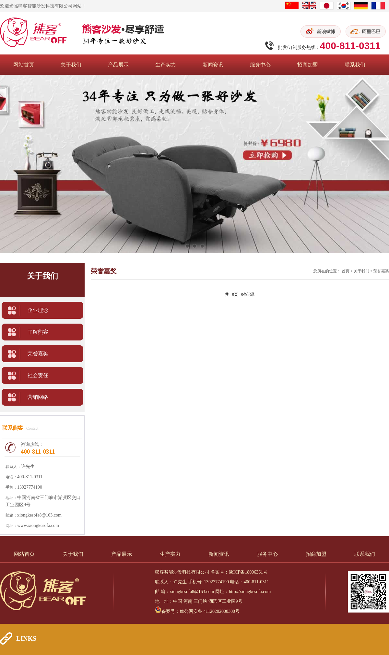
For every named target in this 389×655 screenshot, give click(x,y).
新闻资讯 (213, 64)
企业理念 (38, 310)
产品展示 (118, 64)
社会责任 (38, 375)
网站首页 (23, 64)
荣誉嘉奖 (38, 353)
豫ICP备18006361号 (248, 572)
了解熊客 (38, 332)
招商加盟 (307, 64)
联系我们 (355, 64)
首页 (345, 271)
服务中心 (260, 64)
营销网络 (38, 397)
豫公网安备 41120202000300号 (210, 611)
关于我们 (71, 64)
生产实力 (165, 64)
